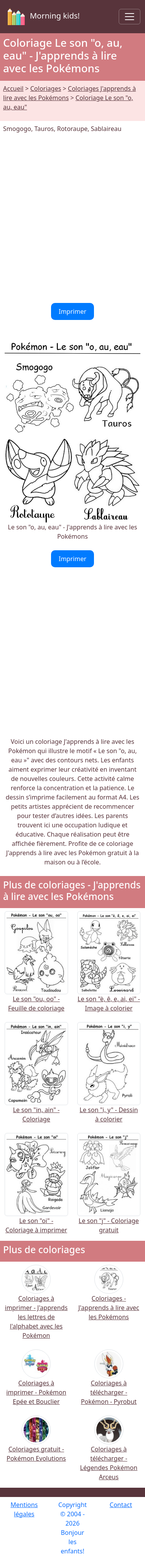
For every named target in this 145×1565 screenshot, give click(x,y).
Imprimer (73, 311)
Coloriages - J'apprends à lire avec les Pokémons (108, 1297)
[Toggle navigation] (129, 16)
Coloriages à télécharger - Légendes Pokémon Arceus (108, 1453)
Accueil (13, 88)
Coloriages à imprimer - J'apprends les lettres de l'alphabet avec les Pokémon (36, 1306)
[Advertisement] (72, 218)
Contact (121, 1504)
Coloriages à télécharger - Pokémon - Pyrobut (108, 1382)
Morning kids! (42, 16)
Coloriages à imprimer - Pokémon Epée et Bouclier (36, 1382)
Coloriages (45, 88)
